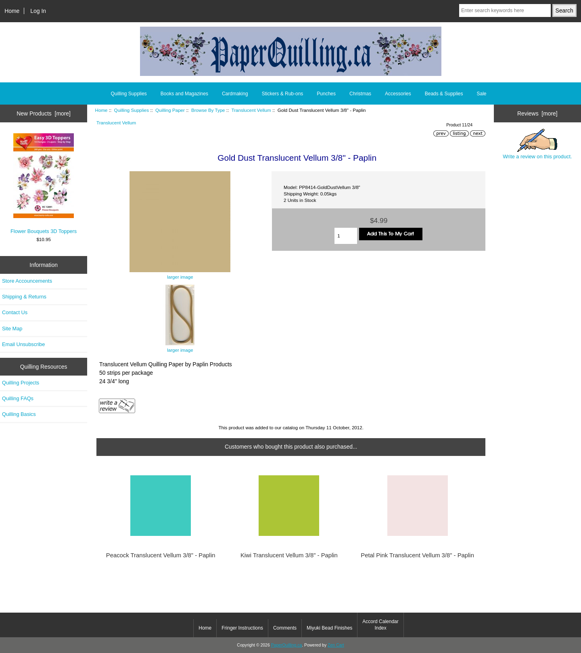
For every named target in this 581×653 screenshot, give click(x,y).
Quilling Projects (20, 383)
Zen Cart (336, 645)
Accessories (398, 94)
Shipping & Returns (24, 297)
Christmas (360, 94)
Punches (326, 94)
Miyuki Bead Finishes (329, 628)
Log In (38, 11)
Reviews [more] (537, 113)
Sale (481, 94)
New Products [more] (44, 113)
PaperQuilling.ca (286, 645)
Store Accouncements (27, 281)
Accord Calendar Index (380, 625)
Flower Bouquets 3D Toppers (43, 183)
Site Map (12, 328)
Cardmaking (235, 94)
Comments (285, 628)
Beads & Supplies (444, 94)
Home (11, 11)
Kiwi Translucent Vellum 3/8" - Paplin (289, 555)
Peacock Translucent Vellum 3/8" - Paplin (160, 555)
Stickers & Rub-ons (282, 94)
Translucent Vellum (251, 110)
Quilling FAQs (17, 398)
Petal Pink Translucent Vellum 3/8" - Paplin (417, 555)
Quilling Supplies (131, 110)
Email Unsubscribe (23, 344)
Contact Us (14, 312)
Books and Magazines (184, 94)
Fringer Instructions (242, 628)
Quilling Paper (170, 110)
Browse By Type (208, 110)
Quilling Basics (19, 414)
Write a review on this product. (537, 144)
